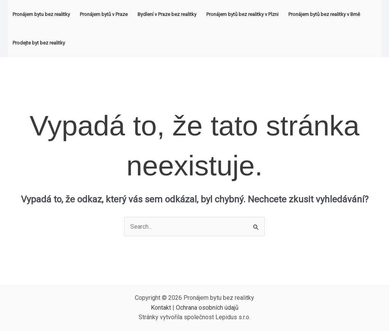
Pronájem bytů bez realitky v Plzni (242, 14)
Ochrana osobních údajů (207, 307)
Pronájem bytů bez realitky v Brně (324, 14)
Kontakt (161, 307)
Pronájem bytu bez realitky (41, 14)
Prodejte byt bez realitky (39, 43)
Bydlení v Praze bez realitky (167, 14)
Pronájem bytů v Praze (104, 14)
